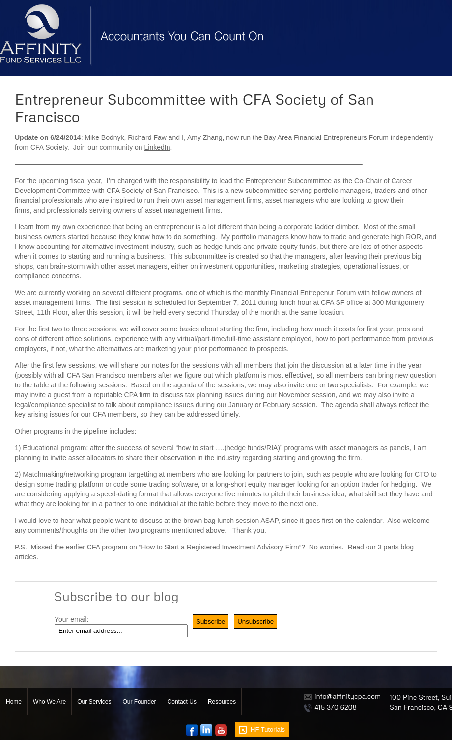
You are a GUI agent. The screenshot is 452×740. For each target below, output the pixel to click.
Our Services (94, 701)
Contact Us (182, 701)
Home (14, 701)
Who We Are (49, 701)
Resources (222, 701)
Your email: (72, 619)
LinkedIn (157, 147)
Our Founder (139, 701)
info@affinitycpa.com (347, 696)
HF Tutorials (268, 729)
